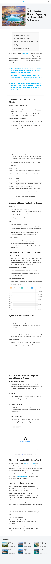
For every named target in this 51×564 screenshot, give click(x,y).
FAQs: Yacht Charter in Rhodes (20, 50)
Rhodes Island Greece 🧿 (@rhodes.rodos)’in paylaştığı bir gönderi (25, 454)
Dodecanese (25, 53)
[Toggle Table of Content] (37, 34)
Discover (28, 8)
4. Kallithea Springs (19, 47)
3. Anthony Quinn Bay (19, 45)
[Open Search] (48, 2)
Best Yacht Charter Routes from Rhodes (22, 37)
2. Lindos (17, 44)
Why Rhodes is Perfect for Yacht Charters (22, 35)
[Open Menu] (3, 2)
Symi (40, 110)
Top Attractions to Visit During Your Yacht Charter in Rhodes (26, 41)
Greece (33, 398)
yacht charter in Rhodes (22, 476)
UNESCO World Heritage (29, 123)
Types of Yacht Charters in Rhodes (20, 40)
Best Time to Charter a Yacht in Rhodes (22, 38)
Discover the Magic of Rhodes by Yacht (21, 48)
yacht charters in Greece (29, 463)
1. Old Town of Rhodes (20, 43)
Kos (38, 110)
